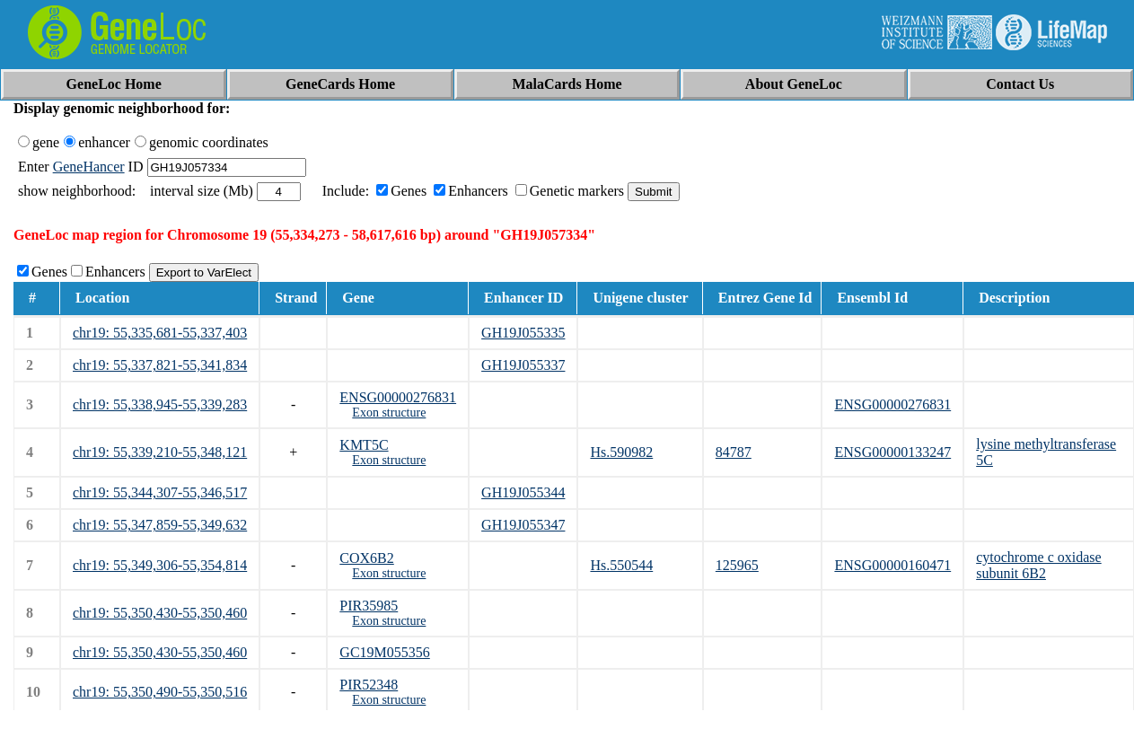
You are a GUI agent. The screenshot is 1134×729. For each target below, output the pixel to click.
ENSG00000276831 (397, 397)
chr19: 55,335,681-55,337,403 (160, 332)
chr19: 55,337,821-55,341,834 (160, 365)
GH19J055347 (523, 524)
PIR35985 (368, 605)
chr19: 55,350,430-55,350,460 (160, 612)
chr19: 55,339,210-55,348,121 (160, 452)
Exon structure (389, 412)
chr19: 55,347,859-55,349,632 (160, 524)
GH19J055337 (523, 365)
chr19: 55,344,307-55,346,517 (160, 492)
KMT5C (363, 444)
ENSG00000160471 (892, 565)
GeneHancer (89, 166)
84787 (734, 452)
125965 (737, 565)
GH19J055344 (523, 492)
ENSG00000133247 (892, 452)
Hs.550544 (621, 565)
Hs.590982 (621, 452)
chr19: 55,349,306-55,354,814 (160, 565)
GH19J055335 (523, 332)
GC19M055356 (384, 652)
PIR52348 (368, 684)
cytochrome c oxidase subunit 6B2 (1039, 565)
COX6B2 (366, 558)
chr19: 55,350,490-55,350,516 (160, 691)
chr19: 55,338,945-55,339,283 (160, 404)
